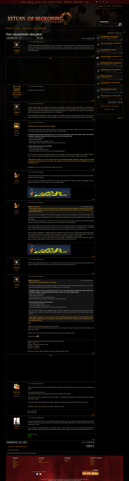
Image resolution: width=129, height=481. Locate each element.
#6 (29, 202)
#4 (29, 122)
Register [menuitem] (115, 6)
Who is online (13, 450)
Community (103, 38)
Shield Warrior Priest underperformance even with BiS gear (112, 69)
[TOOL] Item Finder (106, 76)
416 (18, 135)
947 (18, 97)
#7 (29, 259)
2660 (18, 396)
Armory (60, 2)
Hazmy (17, 131)
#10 (30, 417)
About (87, 2)
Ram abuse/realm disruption (39, 28)
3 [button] (112, 102)
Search (120, 25)
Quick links (103, 6)
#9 (29, 383)
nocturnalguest (16, 94)
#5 (29, 172)
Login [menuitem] (120, 6)
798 (18, 428)
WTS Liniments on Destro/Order (110, 82)
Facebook (92, 461)
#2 (29, 86)
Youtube (92, 463)
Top (94, 56)
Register (41, 459)
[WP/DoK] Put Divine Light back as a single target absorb (112, 63)
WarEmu (66, 461)
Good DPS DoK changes (108, 50)
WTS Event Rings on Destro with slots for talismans (112, 95)
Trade (107, 84)
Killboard (53, 2)
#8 (29, 276)
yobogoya (17, 50)
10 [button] (119, 102)
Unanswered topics (106, 106)
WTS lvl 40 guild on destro (109, 89)
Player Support (108, 57)
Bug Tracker (69, 2)
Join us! (15, 467)
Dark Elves (107, 51)
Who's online (16, 462)
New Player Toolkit (108, 44)
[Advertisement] (50, 71)
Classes (102, 51)
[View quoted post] (38, 207)
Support (102, 44)
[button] (121, 102)
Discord (92, 464)
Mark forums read (109, 109)
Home (24, 2)
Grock (17, 180)
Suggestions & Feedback (111, 38)
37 (18, 287)
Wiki (46, 2)
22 (18, 52)
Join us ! (31, 2)
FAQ (110, 6)
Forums (15, 461)
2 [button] (89, 38)
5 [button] (115, 102)
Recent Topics (114, 33)
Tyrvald (17, 285)
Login (40, 461)
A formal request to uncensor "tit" (111, 56)
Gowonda (66, 459)
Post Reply (11, 38)
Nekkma (16, 426)
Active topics (115, 106)
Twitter (91, 462)
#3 (29, 103)
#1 (29, 42)
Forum (39, 2)
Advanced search (104, 21)
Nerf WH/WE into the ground (109, 36)
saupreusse (16, 392)
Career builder (79, 2)
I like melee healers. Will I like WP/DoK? (112, 43)
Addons (107, 77)
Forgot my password (43, 462)
